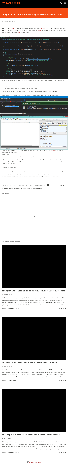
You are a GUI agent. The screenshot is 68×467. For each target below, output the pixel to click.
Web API (43, 28)
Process (53, 150)
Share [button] (62, 185)
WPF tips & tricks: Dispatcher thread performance (31, 434)
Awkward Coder (11, 3)
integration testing (25, 185)
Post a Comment (13, 308)
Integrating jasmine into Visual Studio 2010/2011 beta (33, 290)
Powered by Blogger (34, 462)
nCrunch (34, 171)
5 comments (12, 380)
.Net (8, 185)
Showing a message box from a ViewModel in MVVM (29, 362)
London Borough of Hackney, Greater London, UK (25, 188)
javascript (36, 185)
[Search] (61, 3)
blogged (12, 28)
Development (14, 185)
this (19, 32)
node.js (39, 30)
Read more (62, 308)
